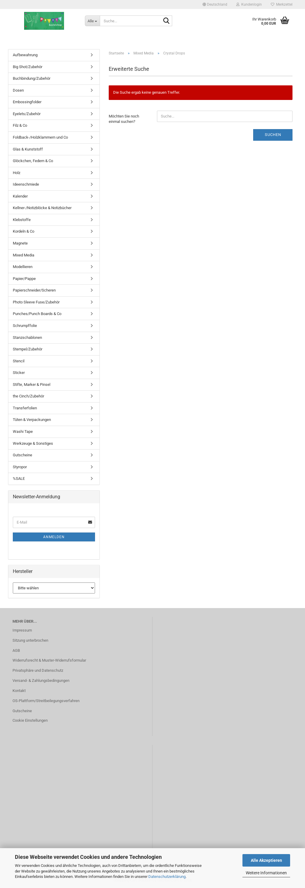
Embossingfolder (27, 102)
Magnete (20, 243)
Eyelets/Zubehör (27, 114)
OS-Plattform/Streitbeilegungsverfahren (46, 701)
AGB (16, 650)
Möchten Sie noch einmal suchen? (124, 119)
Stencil (18, 361)
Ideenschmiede (26, 184)
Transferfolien (25, 408)
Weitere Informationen (266, 872)
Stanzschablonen (27, 337)
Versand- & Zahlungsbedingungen (41, 680)
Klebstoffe (22, 219)
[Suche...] (92, 20)
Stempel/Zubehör (27, 349)
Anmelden (54, 537)
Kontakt (19, 690)
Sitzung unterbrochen (30, 640)
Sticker (19, 372)
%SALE (19, 478)
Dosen (18, 90)
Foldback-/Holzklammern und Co (40, 137)
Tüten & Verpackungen (32, 419)
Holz (16, 172)
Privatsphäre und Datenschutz (38, 670)
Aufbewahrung (25, 55)
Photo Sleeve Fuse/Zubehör (36, 302)
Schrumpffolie (25, 325)
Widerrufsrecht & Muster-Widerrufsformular (49, 660)
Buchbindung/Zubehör (31, 78)
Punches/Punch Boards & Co (37, 313)
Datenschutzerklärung (167, 876)
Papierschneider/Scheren (34, 290)
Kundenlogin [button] (249, 4)
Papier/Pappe (24, 278)
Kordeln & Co (23, 231)
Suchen (273, 134)
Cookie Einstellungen (30, 720)
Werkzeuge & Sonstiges (33, 443)
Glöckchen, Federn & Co (33, 161)
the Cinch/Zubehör (28, 396)
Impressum (22, 630)
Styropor (20, 467)
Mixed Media (23, 255)
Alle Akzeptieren (266, 860)
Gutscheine (22, 455)
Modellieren (22, 266)
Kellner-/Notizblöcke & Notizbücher (42, 208)
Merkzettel (281, 4)
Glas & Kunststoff (28, 149)
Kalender (20, 196)
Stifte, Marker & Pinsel (31, 384)
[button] (215, 4)
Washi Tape (23, 431)
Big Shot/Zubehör (27, 67)
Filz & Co (20, 125)
